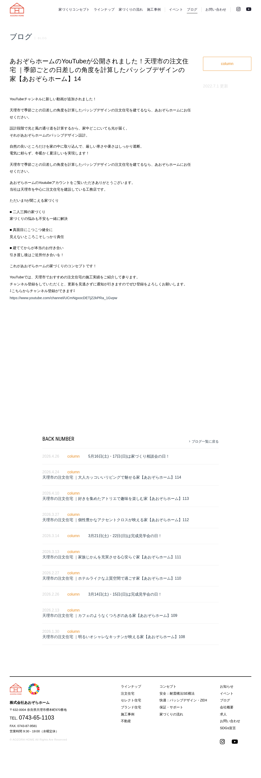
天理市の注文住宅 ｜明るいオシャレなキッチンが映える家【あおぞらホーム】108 (113, 637)
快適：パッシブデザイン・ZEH (183, 700)
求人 (223, 714)
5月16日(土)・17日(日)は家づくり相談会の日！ (129, 456)
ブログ (192, 9)
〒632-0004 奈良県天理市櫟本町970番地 (38, 710)
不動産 (126, 721)
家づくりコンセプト (74, 9)
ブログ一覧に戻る (204, 441)
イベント (176, 9)
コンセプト (168, 686)
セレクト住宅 (131, 700)
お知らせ (226, 686)
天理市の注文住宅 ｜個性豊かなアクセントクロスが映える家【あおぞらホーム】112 (115, 520)
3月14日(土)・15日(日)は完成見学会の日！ (125, 594)
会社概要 (226, 707)
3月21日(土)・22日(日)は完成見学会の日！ (125, 536)
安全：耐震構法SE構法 (177, 693)
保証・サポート (171, 707)
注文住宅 (127, 693)
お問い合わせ (215, 9)
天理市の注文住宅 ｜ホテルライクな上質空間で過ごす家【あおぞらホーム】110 (111, 578)
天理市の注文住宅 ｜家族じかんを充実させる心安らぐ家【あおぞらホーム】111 (111, 557)
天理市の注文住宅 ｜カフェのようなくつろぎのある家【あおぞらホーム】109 (109, 615)
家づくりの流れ (131, 9)
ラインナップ (104, 9)
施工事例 (154, 9)
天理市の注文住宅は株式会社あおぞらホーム (17, 9)
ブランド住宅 (131, 707)
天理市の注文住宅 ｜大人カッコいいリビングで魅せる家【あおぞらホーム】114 (111, 477)
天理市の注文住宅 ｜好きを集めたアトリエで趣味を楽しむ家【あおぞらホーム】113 (115, 499)
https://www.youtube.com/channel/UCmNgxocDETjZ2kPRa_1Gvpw (63, 298)
